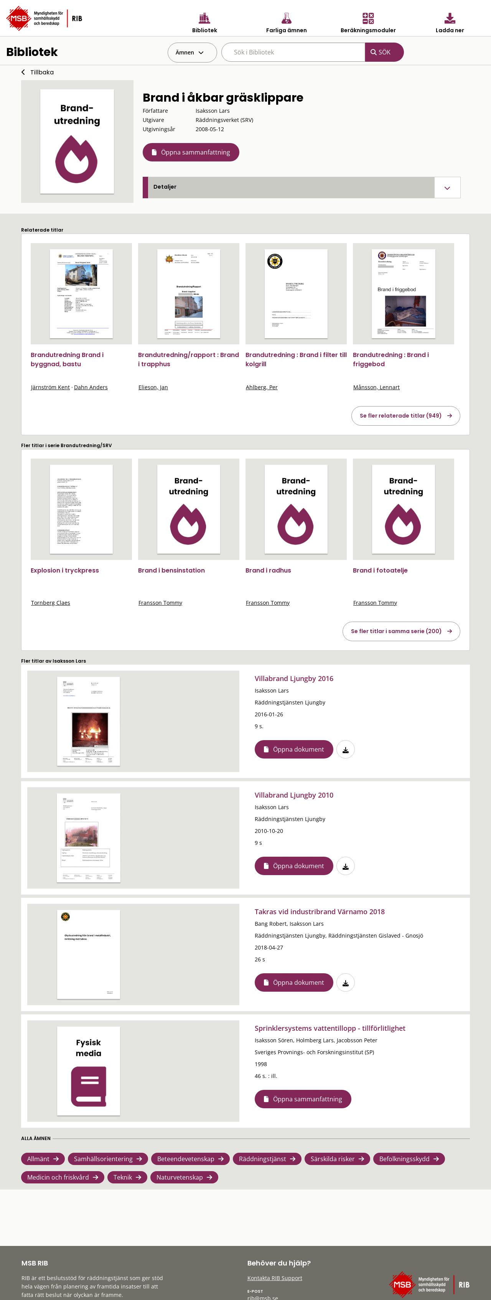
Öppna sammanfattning (195, 152)
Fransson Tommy (160, 602)
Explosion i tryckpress (65, 570)
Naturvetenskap (180, 1177)
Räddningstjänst (262, 1159)
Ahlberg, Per (262, 387)
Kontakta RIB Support (274, 1278)
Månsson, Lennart (376, 387)
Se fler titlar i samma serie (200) (396, 631)
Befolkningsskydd (404, 1159)
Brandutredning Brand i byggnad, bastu (67, 360)
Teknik (123, 1177)
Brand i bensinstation (171, 570)
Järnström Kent (50, 387)
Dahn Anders (91, 387)
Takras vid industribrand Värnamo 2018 (320, 911)
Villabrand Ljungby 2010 (294, 795)
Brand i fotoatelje (380, 570)
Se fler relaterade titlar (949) (401, 416)
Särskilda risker (333, 1159)
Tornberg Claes (50, 602)
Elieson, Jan (153, 387)
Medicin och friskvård (58, 1177)
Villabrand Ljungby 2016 (294, 678)
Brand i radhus (268, 570)
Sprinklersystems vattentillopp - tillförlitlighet (330, 1028)
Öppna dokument (298, 749)
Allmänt (38, 1159)
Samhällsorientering (103, 1159)
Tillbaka (42, 72)
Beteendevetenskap (185, 1159)
